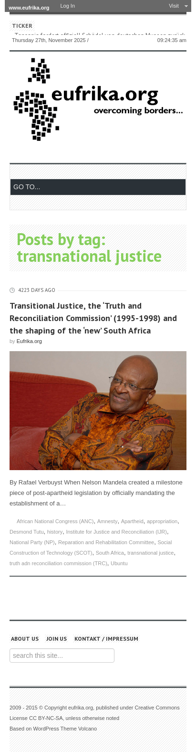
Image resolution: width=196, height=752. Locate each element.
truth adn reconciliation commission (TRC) (58, 563)
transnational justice (150, 553)
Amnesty (107, 521)
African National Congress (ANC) (55, 521)
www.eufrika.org (29, 8)
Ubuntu (119, 563)
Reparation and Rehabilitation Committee (106, 542)
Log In (67, 6)
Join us (56, 638)
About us (25, 638)
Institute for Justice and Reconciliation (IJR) (116, 532)
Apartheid (132, 521)
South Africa (110, 553)
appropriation (162, 521)
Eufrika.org (29, 341)
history (54, 532)
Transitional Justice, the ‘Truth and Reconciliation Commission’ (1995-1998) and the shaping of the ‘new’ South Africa (93, 318)
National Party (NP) (32, 542)
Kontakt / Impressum (106, 638)
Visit (174, 6)
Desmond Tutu (27, 532)
